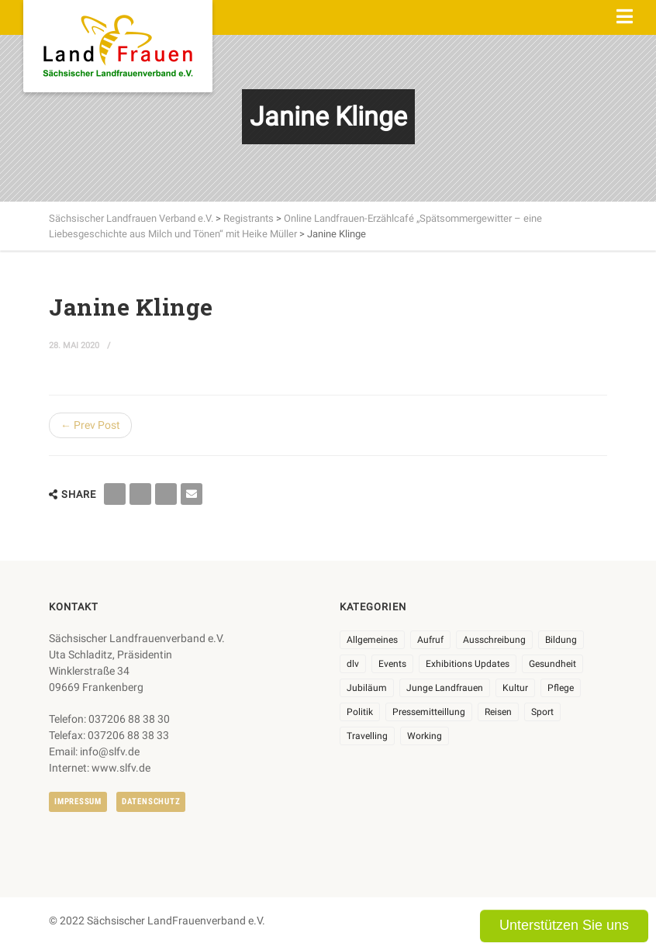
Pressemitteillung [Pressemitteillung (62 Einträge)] (428, 711)
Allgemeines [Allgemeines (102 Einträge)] (372, 639)
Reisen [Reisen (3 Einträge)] (498, 711)
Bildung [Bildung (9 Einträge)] (561, 639)
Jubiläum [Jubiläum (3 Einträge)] (367, 687)
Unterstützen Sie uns (564, 925)
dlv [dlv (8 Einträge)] (353, 663)
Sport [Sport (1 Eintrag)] (542, 711)
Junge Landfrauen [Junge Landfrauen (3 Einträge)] (444, 687)
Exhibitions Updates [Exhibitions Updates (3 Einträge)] (467, 663)
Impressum (78, 801)
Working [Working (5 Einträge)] (424, 736)
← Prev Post (90, 425)
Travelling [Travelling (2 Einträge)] (367, 736)
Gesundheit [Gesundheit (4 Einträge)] (552, 663)
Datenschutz (151, 801)
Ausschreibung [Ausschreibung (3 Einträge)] (494, 639)
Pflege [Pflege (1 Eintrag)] (560, 687)
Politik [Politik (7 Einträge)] (360, 711)
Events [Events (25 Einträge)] (392, 663)
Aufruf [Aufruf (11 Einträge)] (430, 639)
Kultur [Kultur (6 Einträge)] (515, 687)
